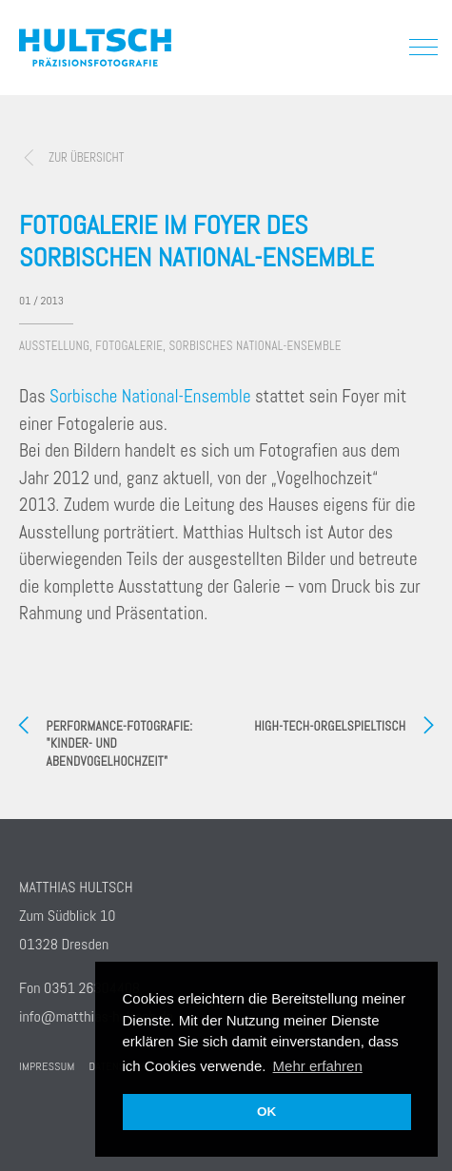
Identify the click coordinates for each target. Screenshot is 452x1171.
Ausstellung (54, 346)
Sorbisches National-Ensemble (255, 346)
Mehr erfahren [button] (318, 1066)
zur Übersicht (86, 157)
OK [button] (266, 1111)
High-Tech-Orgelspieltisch (329, 726)
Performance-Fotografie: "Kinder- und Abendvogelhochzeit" (120, 744)
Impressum (47, 1066)
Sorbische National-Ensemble (148, 396)
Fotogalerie (129, 346)
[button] (419, 47)
